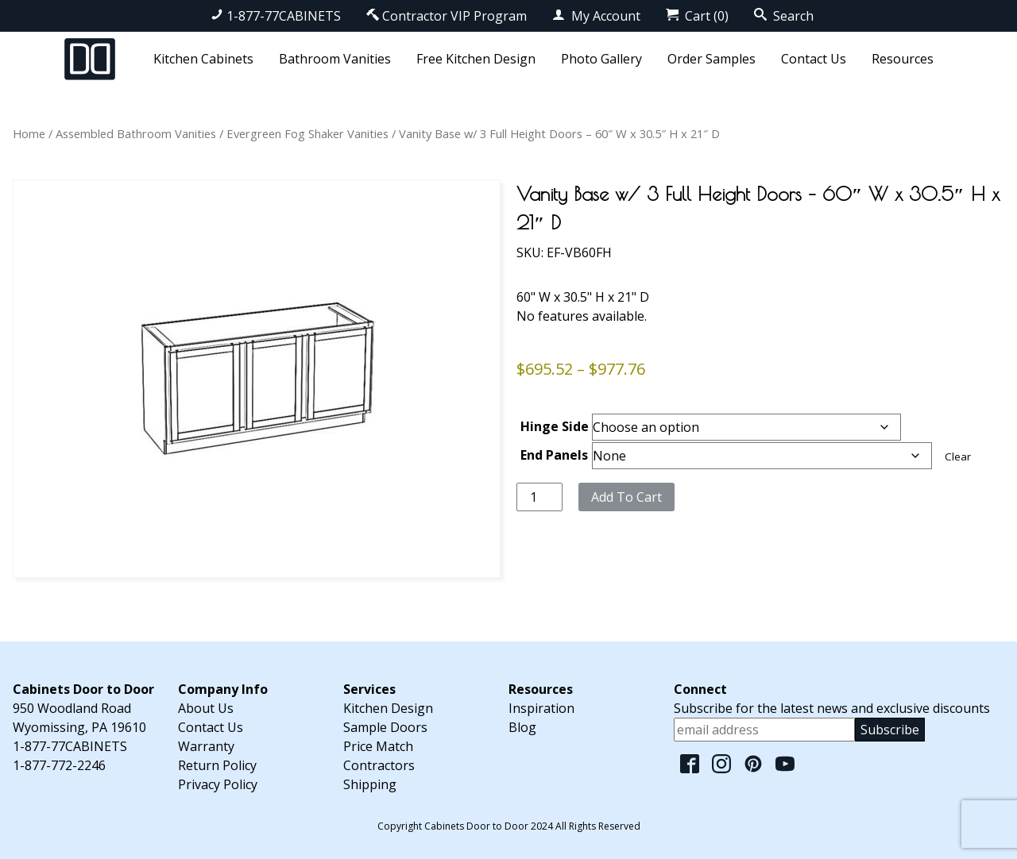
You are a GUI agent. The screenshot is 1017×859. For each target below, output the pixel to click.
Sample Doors (385, 727)
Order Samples (711, 58)
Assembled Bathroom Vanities (136, 133)
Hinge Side (554, 426)
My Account (596, 16)
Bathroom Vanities (335, 58)
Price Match (378, 746)
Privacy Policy (217, 784)
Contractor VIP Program (446, 16)
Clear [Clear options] (958, 456)
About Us (206, 708)
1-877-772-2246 (59, 765)
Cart (697, 16)
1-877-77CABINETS (276, 16)
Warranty (206, 746)
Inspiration (541, 708)
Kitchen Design (388, 708)
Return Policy (217, 765)
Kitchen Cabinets (203, 58)
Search (784, 16)
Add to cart (626, 497)
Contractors (379, 765)
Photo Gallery (601, 58)
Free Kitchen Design (476, 58)
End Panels (554, 455)
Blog (522, 727)
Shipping (369, 784)
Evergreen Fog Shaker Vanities (307, 133)
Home (29, 133)
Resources (903, 58)
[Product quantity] (539, 497)
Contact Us (813, 58)
